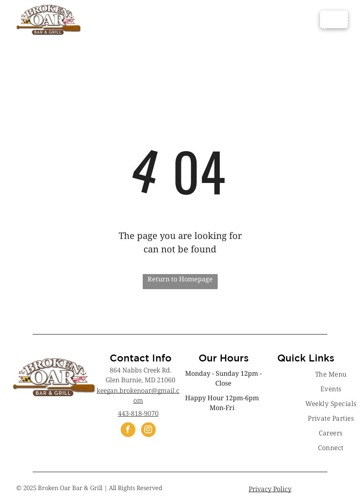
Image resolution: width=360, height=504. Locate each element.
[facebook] (128, 430)
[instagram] (148, 430)
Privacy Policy (270, 488)
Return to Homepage (180, 278)
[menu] (342, 19)
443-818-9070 (138, 413)
